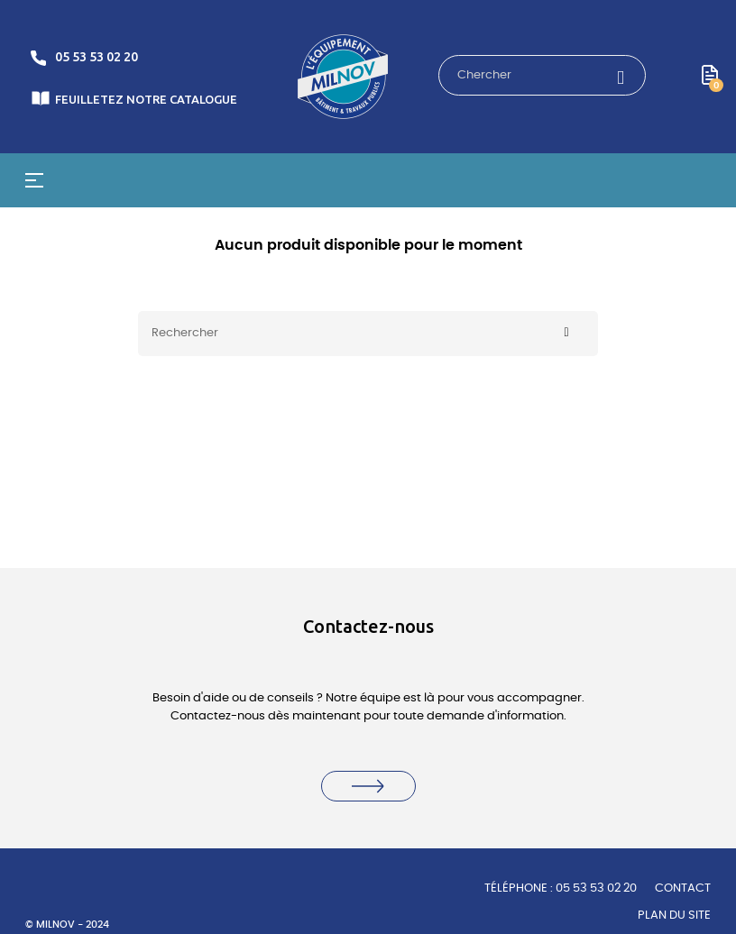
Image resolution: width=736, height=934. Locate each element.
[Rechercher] (368, 334)
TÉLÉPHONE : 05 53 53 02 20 (560, 888)
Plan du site (674, 915)
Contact (683, 888)
